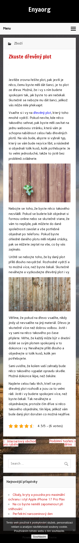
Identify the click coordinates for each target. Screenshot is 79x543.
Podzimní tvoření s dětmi (62, 442)
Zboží (18, 43)
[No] (74, 530)
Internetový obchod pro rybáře (19, 442)
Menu (7, 28)
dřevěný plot (42, 113)
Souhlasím (39, 536)
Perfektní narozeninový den (33, 514)
